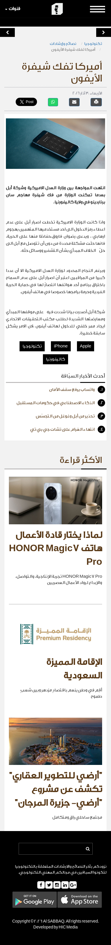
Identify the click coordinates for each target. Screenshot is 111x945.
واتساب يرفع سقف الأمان (77, 389)
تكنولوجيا (93, 43)
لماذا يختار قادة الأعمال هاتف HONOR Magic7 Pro (55, 548)
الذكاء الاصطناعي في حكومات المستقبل (61, 403)
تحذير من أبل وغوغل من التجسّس (70, 416)
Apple (85, 346)
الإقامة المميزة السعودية (74, 669)
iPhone (61, 346)
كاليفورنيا (55, 359)
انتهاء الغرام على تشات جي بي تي (67, 429)
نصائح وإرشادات (63, 43)
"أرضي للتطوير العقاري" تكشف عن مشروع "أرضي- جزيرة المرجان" (55, 789)
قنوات (12, 8)
